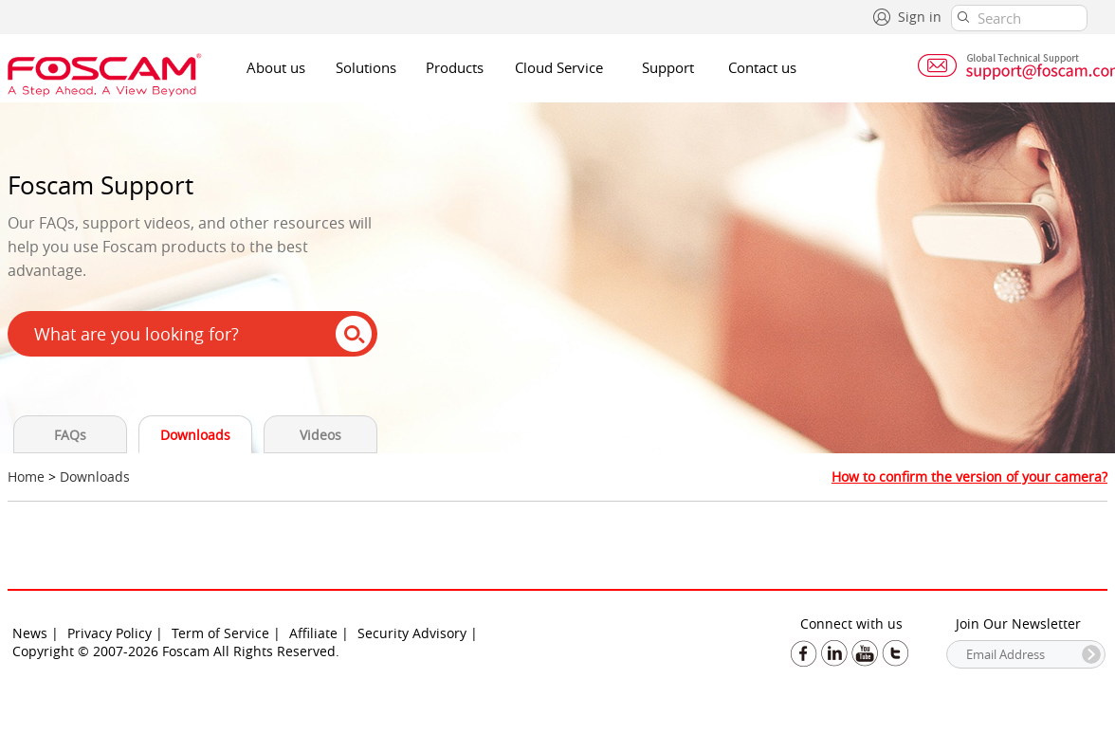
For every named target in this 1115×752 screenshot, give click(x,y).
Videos (320, 435)
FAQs (70, 435)
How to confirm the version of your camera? (969, 477)
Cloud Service (559, 67)
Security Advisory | (417, 633)
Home (26, 477)
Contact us (762, 67)
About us (276, 67)
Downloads (195, 435)
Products (455, 67)
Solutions (366, 67)
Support (668, 67)
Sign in (919, 17)
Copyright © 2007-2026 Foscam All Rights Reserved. (175, 651)
